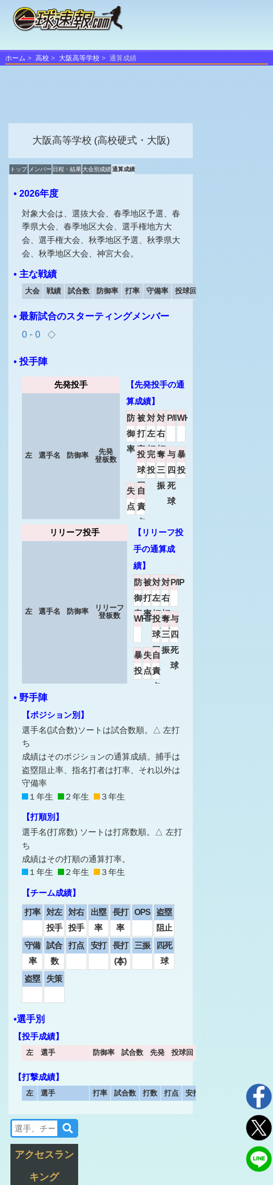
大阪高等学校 (79, 58)
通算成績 (123, 169)
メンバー (40, 169)
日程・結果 (67, 169)
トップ (18, 169)
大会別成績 (96, 169)
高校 (42, 58)
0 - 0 (32, 334)
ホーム (15, 58)
